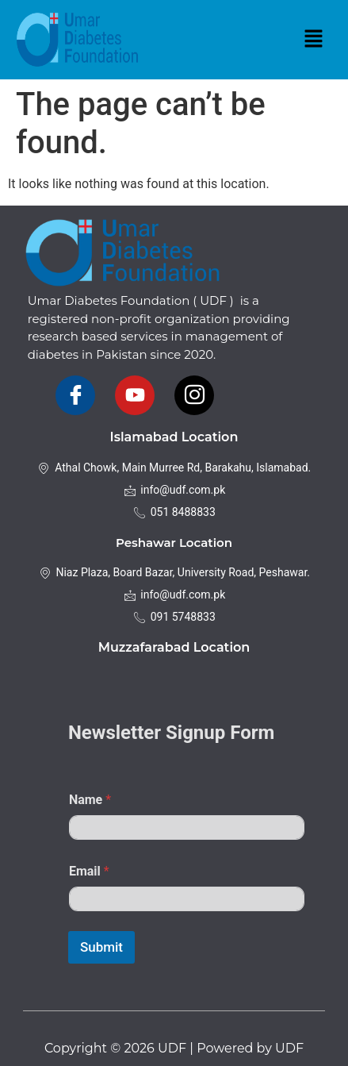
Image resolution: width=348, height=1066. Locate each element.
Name (90, 799)
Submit (101, 947)
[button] (313, 39)
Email (89, 871)
